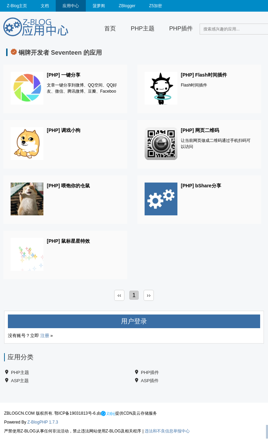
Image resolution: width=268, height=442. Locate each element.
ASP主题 (20, 380)
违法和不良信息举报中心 (167, 431)
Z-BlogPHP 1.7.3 (42, 422)
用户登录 (134, 321)
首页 (110, 28)
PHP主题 (143, 28)
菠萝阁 (99, 5)
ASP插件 (150, 380)
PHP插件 (181, 28)
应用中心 (71, 5)
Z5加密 (155, 5)
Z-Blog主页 (17, 5)
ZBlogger (127, 5)
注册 (44, 335)
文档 (45, 5)
